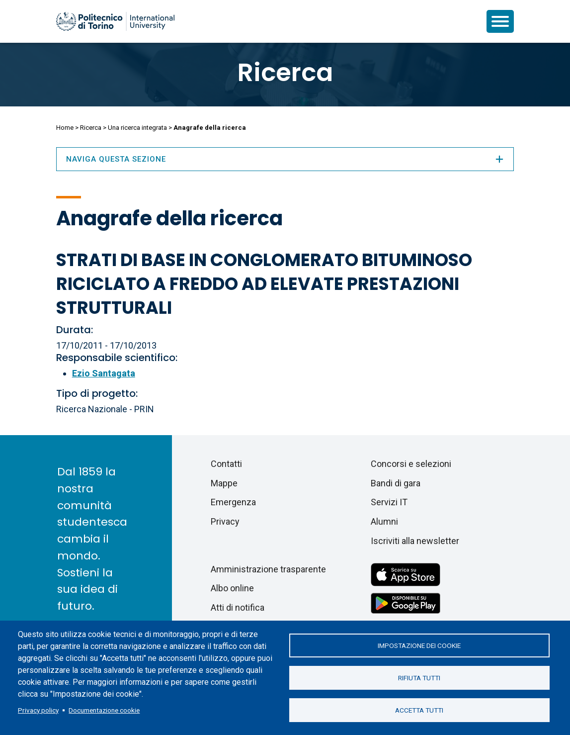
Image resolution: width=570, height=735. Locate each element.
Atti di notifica (237, 607)
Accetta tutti (419, 710)
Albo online (232, 588)
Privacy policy (38, 710)
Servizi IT (389, 502)
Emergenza (233, 502)
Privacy (225, 521)
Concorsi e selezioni (411, 464)
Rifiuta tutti (419, 678)
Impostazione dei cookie (419, 645)
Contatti (226, 464)
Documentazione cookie (104, 710)
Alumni (384, 521)
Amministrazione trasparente (268, 569)
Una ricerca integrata (137, 127)
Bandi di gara (395, 483)
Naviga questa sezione (285, 159)
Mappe (224, 483)
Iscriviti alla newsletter (415, 541)
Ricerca (285, 72)
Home (65, 127)
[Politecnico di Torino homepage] (115, 21)
